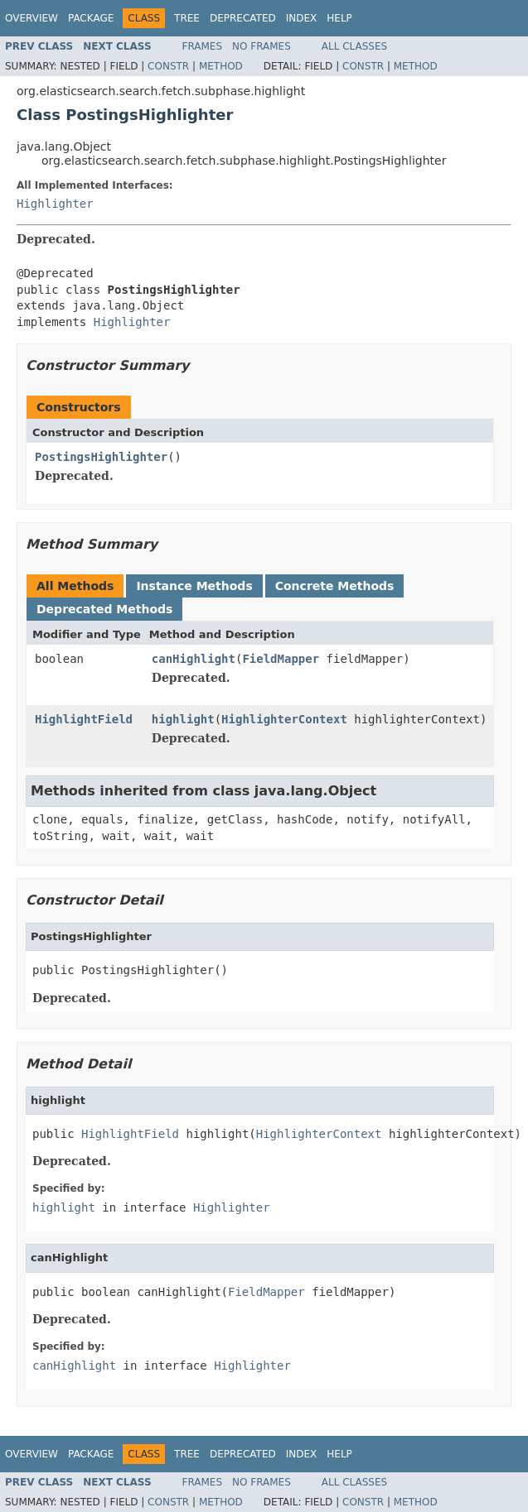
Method (221, 66)
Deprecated (243, 18)
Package (91, 18)
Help (339, 18)
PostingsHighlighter (101, 456)
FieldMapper (280, 658)
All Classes (354, 46)
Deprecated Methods (104, 609)
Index (301, 18)
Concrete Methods (335, 586)
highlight (183, 719)
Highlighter (55, 203)
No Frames (261, 46)
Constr (168, 66)
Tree (187, 18)
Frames (202, 46)
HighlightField (84, 719)
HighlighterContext (284, 719)
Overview (31, 18)
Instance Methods (194, 586)
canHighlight (193, 658)
